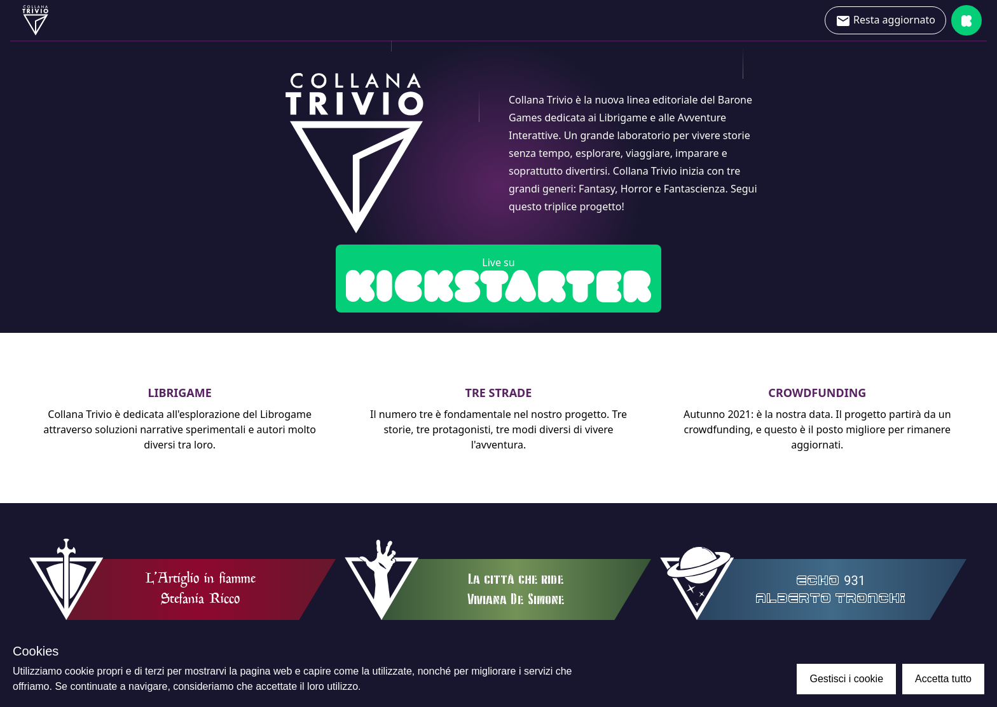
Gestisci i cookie (846, 678)
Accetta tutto (943, 678)
